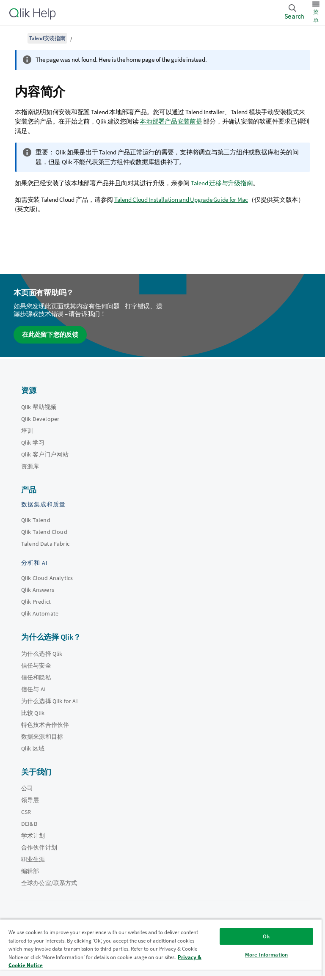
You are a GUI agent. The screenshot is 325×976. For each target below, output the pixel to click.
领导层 (30, 800)
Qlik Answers (37, 590)
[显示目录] (17, 38)
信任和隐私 (36, 677)
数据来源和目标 (42, 736)
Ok (266, 936)
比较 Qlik (32, 713)
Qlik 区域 (32, 748)
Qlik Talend (35, 520)
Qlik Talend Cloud (44, 532)
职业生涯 (33, 859)
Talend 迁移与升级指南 (222, 183)
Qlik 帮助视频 (38, 407)
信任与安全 (36, 665)
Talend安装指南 (47, 38)
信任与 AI (33, 689)
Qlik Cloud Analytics (47, 578)
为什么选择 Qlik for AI (49, 701)
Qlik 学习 (32, 442)
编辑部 (30, 871)
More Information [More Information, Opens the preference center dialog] (266, 954)
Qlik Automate (39, 613)
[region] (161, 947)
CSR (26, 812)
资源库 (30, 466)
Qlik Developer (40, 419)
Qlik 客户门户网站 (45, 454)
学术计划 (33, 835)
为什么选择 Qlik (42, 653)
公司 (27, 788)
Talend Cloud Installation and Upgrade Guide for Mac (181, 199)
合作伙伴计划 (39, 847)
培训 (27, 430)
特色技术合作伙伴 (45, 725)
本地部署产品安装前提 (171, 121)
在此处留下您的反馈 (50, 334)
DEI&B (29, 824)
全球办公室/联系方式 (49, 883)
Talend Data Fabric (45, 543)
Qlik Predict (36, 601)
